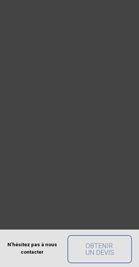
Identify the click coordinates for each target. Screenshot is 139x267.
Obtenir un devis (99, 249)
